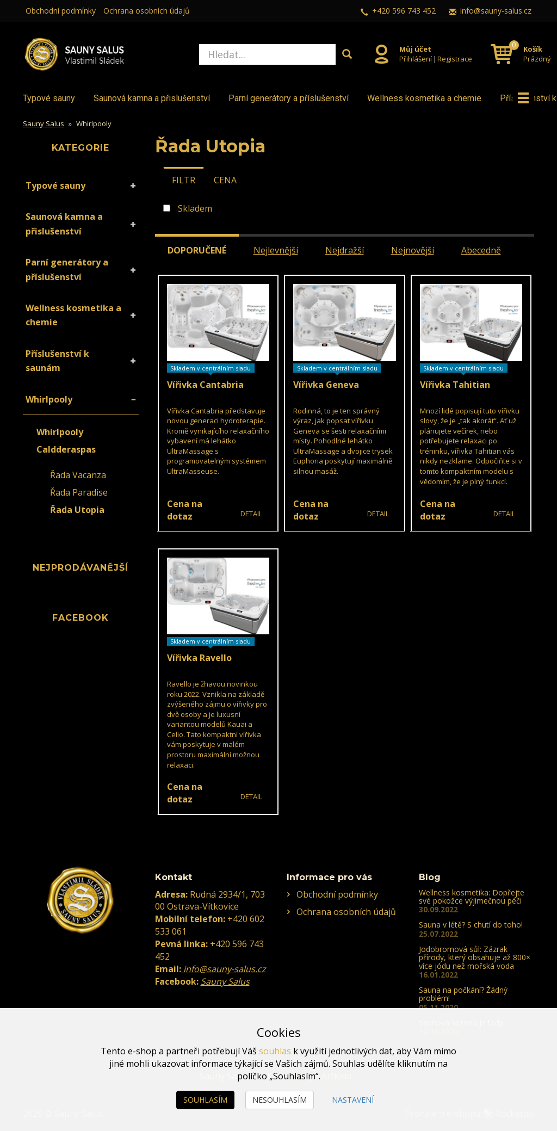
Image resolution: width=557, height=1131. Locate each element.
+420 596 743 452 (404, 10)
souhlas (275, 1051)
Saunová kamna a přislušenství (152, 98)
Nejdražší (344, 250)
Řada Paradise (79, 492)
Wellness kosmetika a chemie (424, 98)
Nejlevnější (275, 250)
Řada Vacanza (78, 475)
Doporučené (197, 250)
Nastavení (353, 1100)
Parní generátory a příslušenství (288, 98)
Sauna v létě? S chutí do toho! (471, 924)
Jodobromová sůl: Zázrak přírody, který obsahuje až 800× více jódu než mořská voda (474, 957)
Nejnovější (412, 250)
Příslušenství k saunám (57, 361)
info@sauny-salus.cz (495, 10)
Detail (251, 513)
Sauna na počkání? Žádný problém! (463, 994)
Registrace (454, 59)
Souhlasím (205, 1100)
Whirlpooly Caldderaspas (66, 440)
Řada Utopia (77, 510)
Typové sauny (49, 98)
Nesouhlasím (279, 1100)
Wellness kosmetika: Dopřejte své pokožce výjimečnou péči (471, 896)
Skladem (195, 208)
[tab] (183, 180)
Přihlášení (415, 59)
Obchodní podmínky (61, 10)
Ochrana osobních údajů (146, 10)
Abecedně (481, 250)
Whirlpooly (49, 399)
